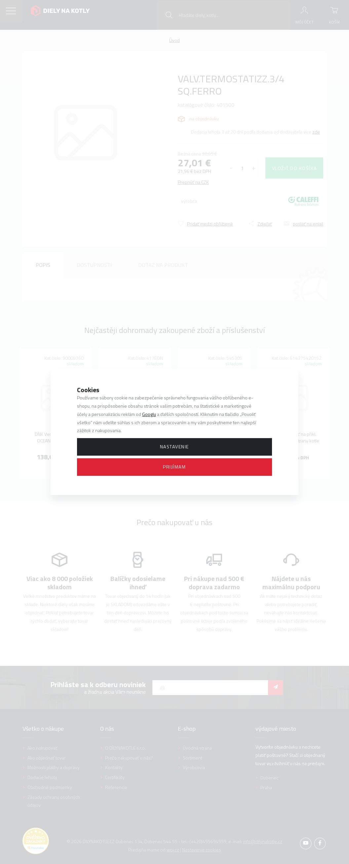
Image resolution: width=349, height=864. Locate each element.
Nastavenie (174, 446)
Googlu (149, 414)
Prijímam (174, 466)
